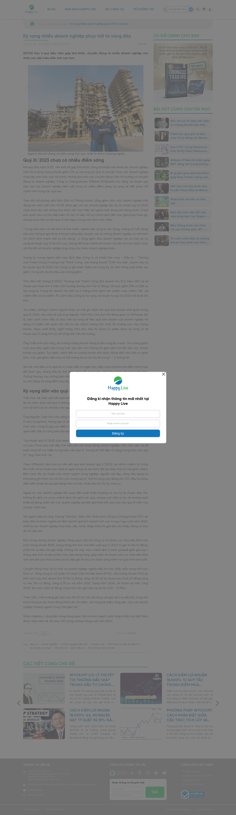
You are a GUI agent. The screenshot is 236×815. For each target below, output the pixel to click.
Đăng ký (118, 433)
